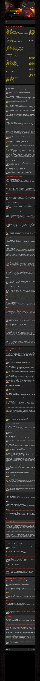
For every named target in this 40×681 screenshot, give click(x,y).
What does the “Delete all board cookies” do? (14, 42)
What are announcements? (11, 79)
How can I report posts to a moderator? (13, 66)
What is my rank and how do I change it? (13, 51)
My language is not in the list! (11, 49)
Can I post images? (9, 77)
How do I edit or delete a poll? (11, 62)
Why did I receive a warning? (11, 65)
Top (8, 94)
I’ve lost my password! (10, 36)
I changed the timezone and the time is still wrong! (15, 48)
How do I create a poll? (10, 60)
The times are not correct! (10, 47)
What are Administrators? (33, 31)
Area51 (24, 629)
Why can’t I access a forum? (11, 63)
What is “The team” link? (33, 39)
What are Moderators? (33, 32)
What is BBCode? (9, 73)
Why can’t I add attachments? (11, 64)
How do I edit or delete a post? (11, 57)
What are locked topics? (10, 81)
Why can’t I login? (9, 31)
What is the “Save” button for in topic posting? (14, 67)
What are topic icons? (10, 82)
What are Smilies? (9, 76)
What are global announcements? (12, 78)
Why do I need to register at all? (12, 32)
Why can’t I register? (9, 41)
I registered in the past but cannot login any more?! (15, 39)
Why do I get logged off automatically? (13, 33)
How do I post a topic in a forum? (12, 56)
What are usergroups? (33, 33)
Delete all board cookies (34, 650)
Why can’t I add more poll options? (12, 61)
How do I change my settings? (11, 46)
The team (27, 650)
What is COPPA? (9, 40)
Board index (9, 21)
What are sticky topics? (10, 80)
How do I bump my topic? (10, 70)
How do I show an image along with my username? (15, 50)
